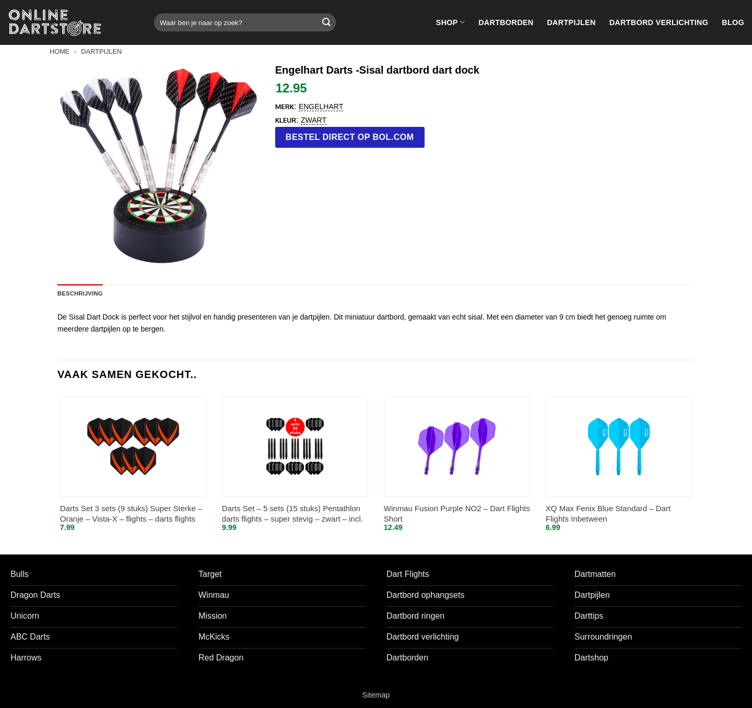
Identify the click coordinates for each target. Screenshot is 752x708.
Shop (450, 22)
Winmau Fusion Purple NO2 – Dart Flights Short (457, 513)
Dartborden (505, 22)
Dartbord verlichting (659, 22)
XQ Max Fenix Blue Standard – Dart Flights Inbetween (608, 513)
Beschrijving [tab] (80, 293)
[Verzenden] (326, 22)
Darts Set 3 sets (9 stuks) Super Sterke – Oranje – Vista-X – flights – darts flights (131, 513)
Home (59, 51)
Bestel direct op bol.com (350, 137)
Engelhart (321, 106)
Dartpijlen (571, 22)
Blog (733, 22)
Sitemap (376, 695)
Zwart (313, 120)
